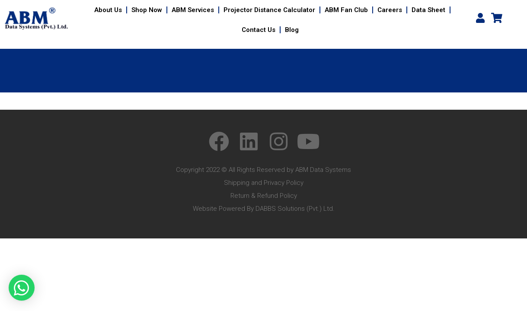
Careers (389, 10)
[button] (22, 288)
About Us (108, 10)
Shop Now (146, 10)
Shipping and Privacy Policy (263, 183)
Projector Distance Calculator (269, 10)
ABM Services (193, 10)
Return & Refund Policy (263, 196)
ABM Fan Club (346, 10)
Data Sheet (428, 10)
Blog (292, 30)
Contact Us (258, 30)
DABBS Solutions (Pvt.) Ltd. (295, 209)
